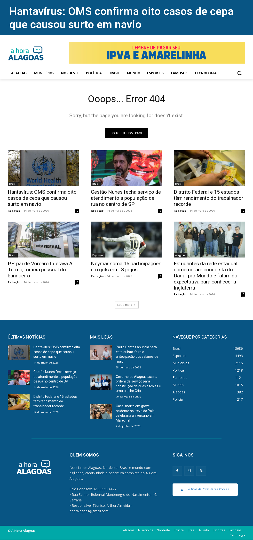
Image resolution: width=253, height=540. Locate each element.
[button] (239, 73)
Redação (14, 210)
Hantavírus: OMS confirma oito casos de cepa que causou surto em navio (121, 18)
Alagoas (180, 255)
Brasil (12, 183)
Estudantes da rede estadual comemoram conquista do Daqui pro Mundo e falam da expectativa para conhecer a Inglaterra (205, 276)
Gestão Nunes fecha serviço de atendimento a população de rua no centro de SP (126, 198)
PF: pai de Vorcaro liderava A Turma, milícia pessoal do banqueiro (40, 270)
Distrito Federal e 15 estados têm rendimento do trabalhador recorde (208, 198)
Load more (126, 305)
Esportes (97, 255)
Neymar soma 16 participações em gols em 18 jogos (126, 267)
